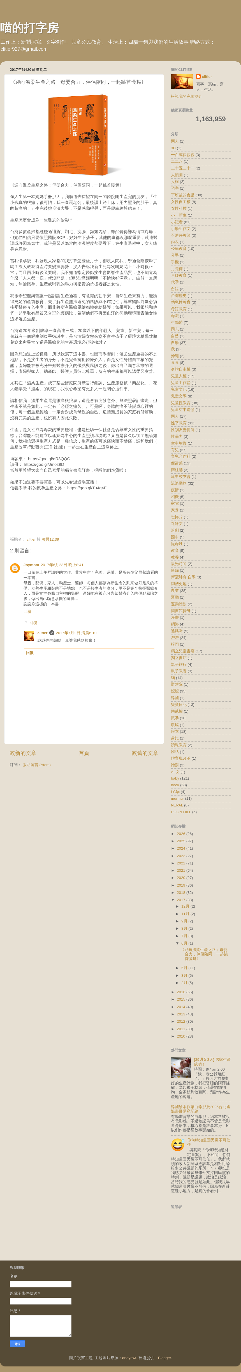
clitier (43, 633)
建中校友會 (181, 477)
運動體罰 (179, 604)
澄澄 (175, 638)
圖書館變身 (181, 611)
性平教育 (179, 423)
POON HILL (181, 812)
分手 (175, 255)
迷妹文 (177, 524)
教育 (175, 550)
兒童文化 (179, 389)
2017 (181, 900)
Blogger (164, 1358)
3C (173, 148)
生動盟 (177, 322)
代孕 (175, 282)
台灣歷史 (179, 296)
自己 (175, 336)
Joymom (31, 565)
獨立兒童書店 (182, 651)
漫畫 (175, 617)
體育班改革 (181, 758)
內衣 (175, 242)
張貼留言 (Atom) (37, 765)
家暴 (175, 510)
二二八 (177, 161)
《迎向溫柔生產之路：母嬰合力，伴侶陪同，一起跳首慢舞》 (204, 954)
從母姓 (177, 544)
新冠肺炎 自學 (183, 577)
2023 (181, 856)
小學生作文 (181, 229)
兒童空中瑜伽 (182, 410)
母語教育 (179, 309)
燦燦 (175, 691)
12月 (186, 906)
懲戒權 (177, 711)
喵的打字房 (29, 27)
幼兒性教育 (181, 302)
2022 (181, 863)
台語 (175, 289)
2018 (181, 892)
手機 (175, 262)
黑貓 (175, 570)
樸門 (175, 644)
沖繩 (175, 356)
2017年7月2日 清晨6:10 (76, 633)
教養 (175, 557)
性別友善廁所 (182, 430)
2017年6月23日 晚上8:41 (62, 565)
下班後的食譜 (182, 195)
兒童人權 (179, 376)
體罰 (175, 765)
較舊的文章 (145, 753)
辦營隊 (177, 684)
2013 (181, 1014)
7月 (184, 936)
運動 (175, 597)
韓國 (175, 698)
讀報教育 (179, 745)
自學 (175, 343)
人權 (175, 182)
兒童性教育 (181, 403)
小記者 (177, 222)
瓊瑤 (175, 725)
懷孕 (175, 718)
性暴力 (177, 436)
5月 (184, 968)
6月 (184, 943)
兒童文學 (179, 396)
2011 (181, 1029)
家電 (175, 503)
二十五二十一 (182, 168)
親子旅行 (179, 664)
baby (175, 778)
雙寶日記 (179, 705)
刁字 (175, 188)
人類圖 (177, 175)
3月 (184, 975)
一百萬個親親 (182, 155)
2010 (181, 1036)
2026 (181, 834)
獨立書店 (179, 658)
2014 (181, 1007)
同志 (175, 329)
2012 (181, 1021)
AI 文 (175, 772)
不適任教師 (181, 235)
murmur (177, 798)
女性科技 (179, 208)
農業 (175, 591)
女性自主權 (181, 202)
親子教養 (179, 671)
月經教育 (179, 275)
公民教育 (179, 249)
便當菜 (177, 463)
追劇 (175, 530)
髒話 (175, 752)
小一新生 (179, 215)
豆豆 (175, 363)
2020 (181, 878)
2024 (181, 848)
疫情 (175, 490)
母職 (175, 316)
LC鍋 (175, 792)
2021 (181, 870)
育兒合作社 (181, 456)
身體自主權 (181, 369)
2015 (181, 999)
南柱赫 (177, 470)
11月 (186, 914)
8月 (184, 928)
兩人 (175, 141)
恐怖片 (177, 517)
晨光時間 (179, 564)
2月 (184, 983)
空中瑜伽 (179, 443)
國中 (175, 537)
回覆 (27, 612)
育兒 (175, 450)
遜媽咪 (177, 631)
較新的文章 (23, 753)
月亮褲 (177, 269)
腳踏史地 (179, 584)
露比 (175, 738)
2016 (181, 992)
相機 (175, 497)
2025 (181, 841)
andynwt (129, 1358)
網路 (175, 624)
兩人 (175, 416)
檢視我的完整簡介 (186, 96)
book (175, 785)
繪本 (175, 731)
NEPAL (177, 805)
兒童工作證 (181, 383)
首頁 (84, 753)
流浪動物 (179, 483)
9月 (184, 921)
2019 (181, 885)
